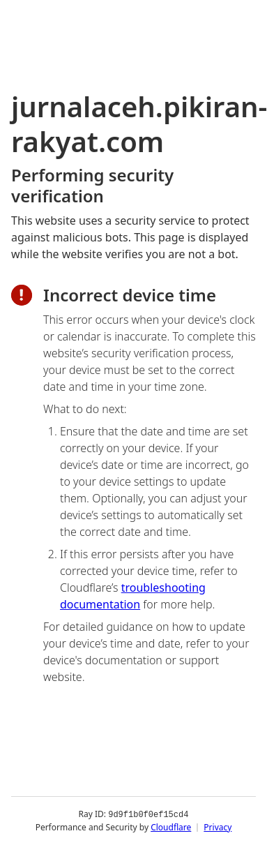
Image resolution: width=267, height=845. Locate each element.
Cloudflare (171, 827)
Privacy (217, 827)
